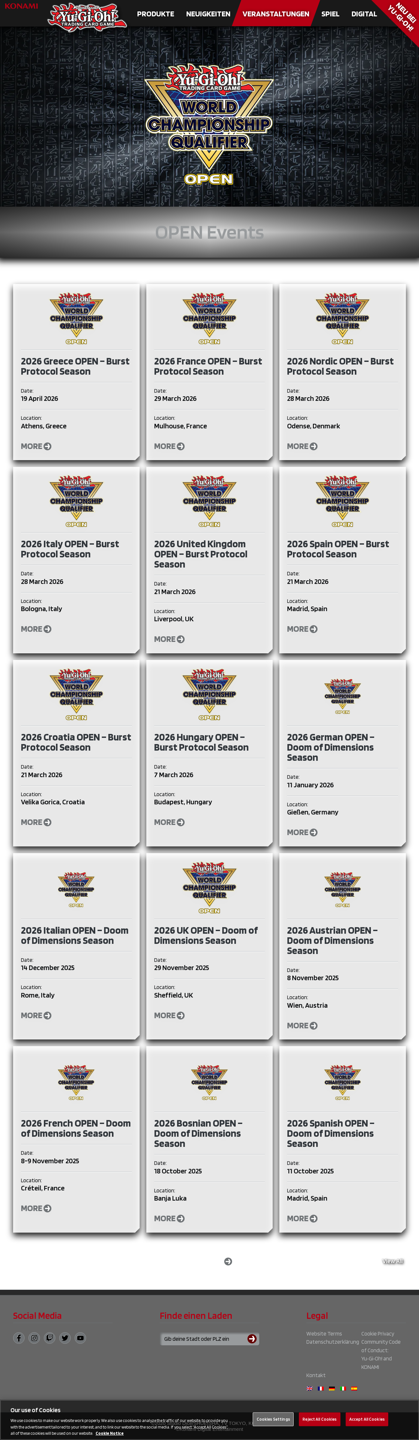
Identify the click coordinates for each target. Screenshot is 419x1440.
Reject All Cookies (319, 1419)
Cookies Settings (273, 1419)
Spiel (330, 13)
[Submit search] (253, 1338)
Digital (364, 13)
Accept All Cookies (367, 1419)
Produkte (155, 13)
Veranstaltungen (276, 13)
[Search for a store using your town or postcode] (209, 1338)
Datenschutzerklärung (332, 1341)
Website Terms (324, 1333)
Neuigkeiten (208, 13)
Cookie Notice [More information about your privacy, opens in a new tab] (110, 1433)
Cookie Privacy (377, 1333)
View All (392, 1261)
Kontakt (316, 1375)
